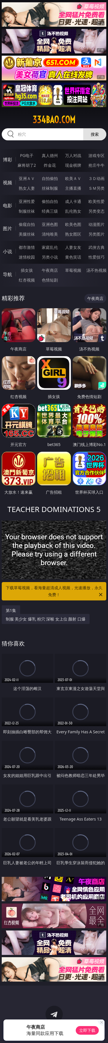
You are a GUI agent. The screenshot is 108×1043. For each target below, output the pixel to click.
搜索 (95, 134)
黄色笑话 (73, 257)
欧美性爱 (96, 201)
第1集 (11, 610)
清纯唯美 (50, 234)
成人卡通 (73, 201)
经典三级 (50, 211)
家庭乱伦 (50, 247)
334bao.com (54, 119)
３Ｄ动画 (96, 178)
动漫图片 (96, 224)
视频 (7, 182)
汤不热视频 (96, 270)
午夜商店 (50, 270)
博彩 (7, 159)
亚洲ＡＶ (27, 178)
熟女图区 (73, 234)
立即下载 (87, 1030)
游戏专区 (96, 155)
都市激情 (27, 247)
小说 (7, 251)
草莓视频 (73, 270)
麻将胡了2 (27, 165)
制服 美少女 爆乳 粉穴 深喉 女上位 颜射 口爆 (46, 619)
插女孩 (27, 270)
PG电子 (26, 155)
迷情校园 (27, 257)
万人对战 (73, 155)
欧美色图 (73, 224)
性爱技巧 (96, 257)
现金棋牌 (73, 165)
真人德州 (50, 155)
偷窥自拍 (27, 224)
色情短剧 (50, 280)
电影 (7, 205)
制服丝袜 (27, 211)
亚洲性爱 (27, 201)
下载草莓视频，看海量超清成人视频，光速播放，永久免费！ (55, 591)
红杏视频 (27, 280)
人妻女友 (73, 247)
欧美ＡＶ (73, 178)
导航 (7, 274)
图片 (7, 228)
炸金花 (50, 165)
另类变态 (96, 211)
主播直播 (73, 188)
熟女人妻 (27, 188)
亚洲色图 (50, 224)
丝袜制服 (50, 188)
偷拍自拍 (50, 201)
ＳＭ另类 (96, 188)
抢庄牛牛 (96, 165)
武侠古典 (96, 247)
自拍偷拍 (50, 178)
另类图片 (96, 234)
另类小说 (50, 257)
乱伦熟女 (73, 211)
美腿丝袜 (27, 234)
